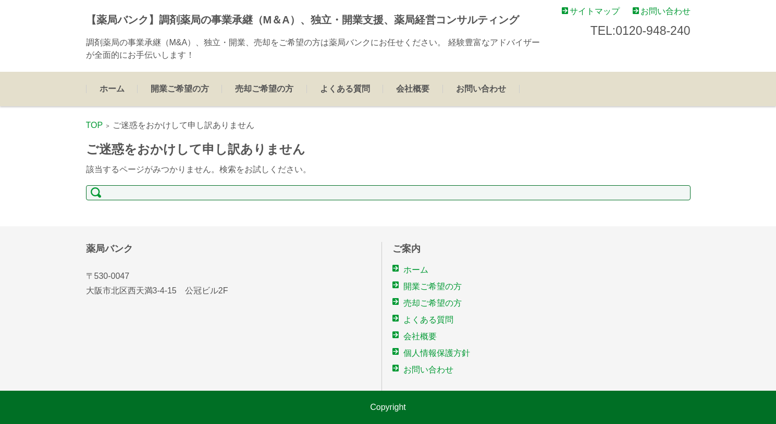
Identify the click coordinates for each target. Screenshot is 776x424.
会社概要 (412, 88)
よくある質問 (345, 88)
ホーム (112, 88)
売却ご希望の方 (264, 88)
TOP (94, 125)
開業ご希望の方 (180, 88)
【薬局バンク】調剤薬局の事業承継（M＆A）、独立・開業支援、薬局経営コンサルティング (302, 19)
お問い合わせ (481, 88)
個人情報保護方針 (436, 353)
